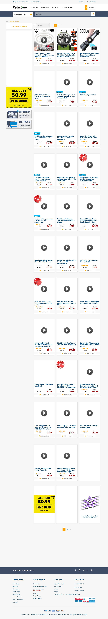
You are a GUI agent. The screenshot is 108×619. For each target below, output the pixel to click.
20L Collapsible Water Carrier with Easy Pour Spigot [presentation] (42, 96)
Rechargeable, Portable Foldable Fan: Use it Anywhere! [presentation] (65, 137)
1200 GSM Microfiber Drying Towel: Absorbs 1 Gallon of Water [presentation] (43, 179)
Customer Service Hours (40, 586)
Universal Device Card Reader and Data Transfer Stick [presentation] (66, 303)
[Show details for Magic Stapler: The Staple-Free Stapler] (44, 371)
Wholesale (77, 594)
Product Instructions (18, 599)
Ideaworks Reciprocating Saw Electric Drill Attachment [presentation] (43, 220)
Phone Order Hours (38, 589)
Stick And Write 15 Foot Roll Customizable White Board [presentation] (43, 303)
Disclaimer (84, 614)
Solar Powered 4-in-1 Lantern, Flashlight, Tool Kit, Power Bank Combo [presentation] (89, 385)
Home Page (16, 584)
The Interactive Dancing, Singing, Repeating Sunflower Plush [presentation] (89, 179)
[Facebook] (75, 570)
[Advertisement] (19, 58)
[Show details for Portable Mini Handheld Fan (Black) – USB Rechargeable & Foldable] (67, 371)
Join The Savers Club (35, 2)
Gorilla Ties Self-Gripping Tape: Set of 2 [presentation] (89, 261)
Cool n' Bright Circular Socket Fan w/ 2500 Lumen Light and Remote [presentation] (44, 55)
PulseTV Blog (16, 594)
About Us (15, 2)
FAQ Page (36, 593)
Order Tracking (37, 598)
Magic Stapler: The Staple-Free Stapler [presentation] (44, 385)
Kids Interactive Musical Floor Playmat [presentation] (88, 426)
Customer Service (24, 2)
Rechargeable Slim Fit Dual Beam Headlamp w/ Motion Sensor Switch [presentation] (43, 344)
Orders (56, 589)
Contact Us (82, 2)
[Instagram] (79, 570)
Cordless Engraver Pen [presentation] (88, 95)
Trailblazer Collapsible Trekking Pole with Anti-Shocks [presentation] (66, 220)
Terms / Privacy (17, 597)
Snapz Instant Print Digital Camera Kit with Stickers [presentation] (89, 302)
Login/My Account (59, 584)
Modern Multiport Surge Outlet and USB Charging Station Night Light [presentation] (66, 470)
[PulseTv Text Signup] (91, 570)
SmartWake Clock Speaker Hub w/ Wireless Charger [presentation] (44, 261)
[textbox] (63, 14)
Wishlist (56, 591)
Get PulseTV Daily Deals (23, 571)
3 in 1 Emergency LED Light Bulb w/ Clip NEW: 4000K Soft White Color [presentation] (43, 427)
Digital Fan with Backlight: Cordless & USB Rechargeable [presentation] (67, 261)
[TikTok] (87, 570)
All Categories (16, 589)
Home (7, 21)
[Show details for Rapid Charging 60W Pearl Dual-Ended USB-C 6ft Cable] (44, 123)
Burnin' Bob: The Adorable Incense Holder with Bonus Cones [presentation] (89, 344)
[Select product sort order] (43, 25)
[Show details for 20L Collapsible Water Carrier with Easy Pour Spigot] (44, 82)
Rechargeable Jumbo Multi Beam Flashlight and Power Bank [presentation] (89, 55)
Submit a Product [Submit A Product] (79, 590)
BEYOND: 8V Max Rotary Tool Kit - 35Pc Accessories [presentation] (66, 344)
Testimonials (16, 591)
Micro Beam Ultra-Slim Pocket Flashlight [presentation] (43, 469)
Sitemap (15, 602)
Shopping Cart (58, 586)
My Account (92, 2)
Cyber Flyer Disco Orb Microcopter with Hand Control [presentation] (88, 137)
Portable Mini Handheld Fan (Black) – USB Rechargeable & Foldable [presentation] (66, 385)
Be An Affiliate (78, 587)
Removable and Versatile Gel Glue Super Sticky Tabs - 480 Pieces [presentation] (66, 179)
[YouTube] (83, 570)
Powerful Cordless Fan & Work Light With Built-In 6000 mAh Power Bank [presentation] (66, 55)
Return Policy (36, 596)
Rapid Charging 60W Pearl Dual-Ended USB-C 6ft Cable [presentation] (44, 137)
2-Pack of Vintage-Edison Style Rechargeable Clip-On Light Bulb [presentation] (66, 96)
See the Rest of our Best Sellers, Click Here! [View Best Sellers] (90, 517)
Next (62, 25)
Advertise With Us (79, 584)
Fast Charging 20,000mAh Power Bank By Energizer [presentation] (66, 426)
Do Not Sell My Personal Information (64, 594)
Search (93, 14)
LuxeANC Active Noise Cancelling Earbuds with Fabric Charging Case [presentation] (88, 220)
